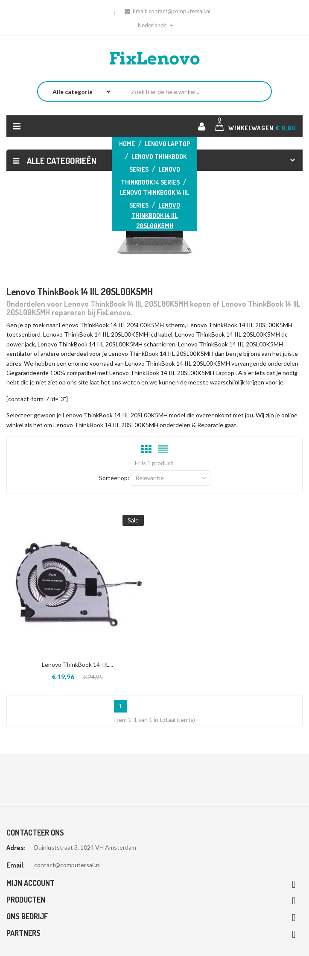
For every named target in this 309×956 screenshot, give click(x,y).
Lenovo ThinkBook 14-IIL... (77, 664)
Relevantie (170, 478)
